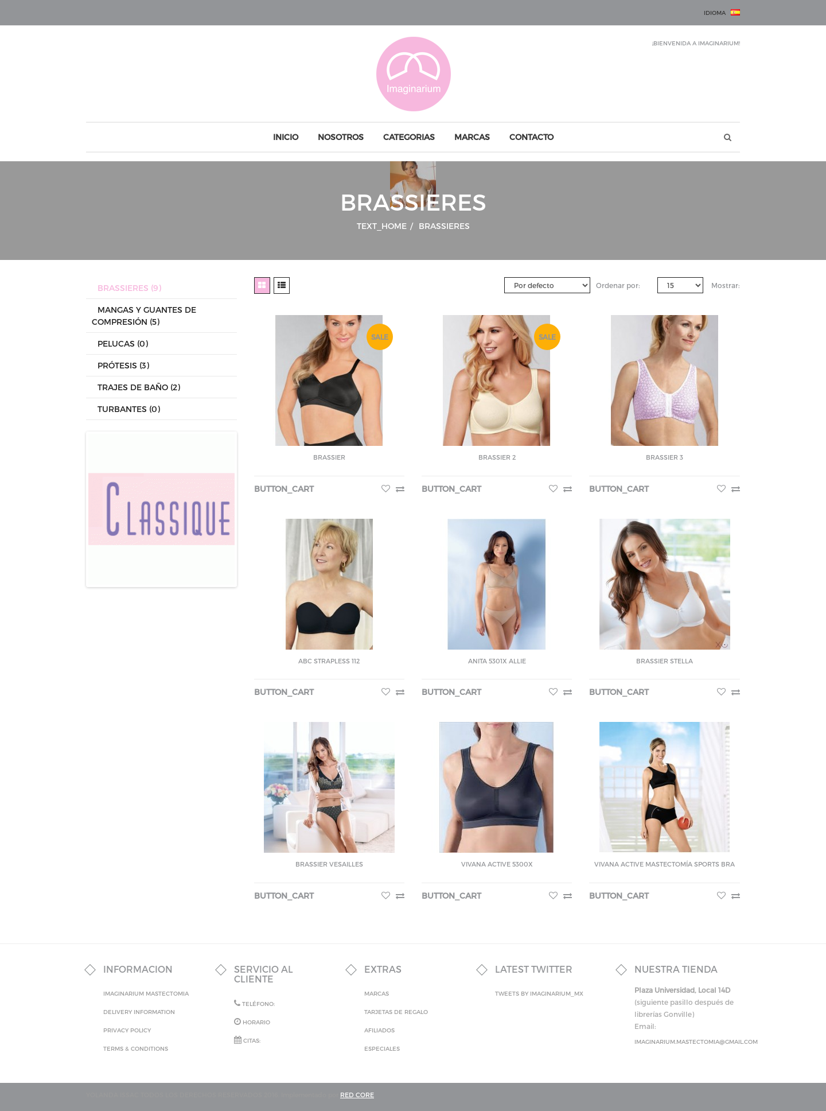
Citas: (247, 1040)
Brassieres (444, 226)
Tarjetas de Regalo (396, 1011)
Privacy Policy (127, 1030)
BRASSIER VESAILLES (329, 864)
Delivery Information (139, 1011)
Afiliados (379, 1030)
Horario (252, 1021)
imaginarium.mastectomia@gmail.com (696, 1041)
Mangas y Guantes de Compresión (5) (144, 316)
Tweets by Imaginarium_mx (539, 993)
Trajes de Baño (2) (139, 387)
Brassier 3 (664, 457)
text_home (385, 226)
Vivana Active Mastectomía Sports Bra (664, 864)
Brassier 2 (497, 457)
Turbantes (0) (129, 409)
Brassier (329, 457)
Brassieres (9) (129, 288)
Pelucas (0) (123, 343)
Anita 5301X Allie (497, 661)
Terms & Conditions (135, 1048)
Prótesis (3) (123, 365)
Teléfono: (254, 1003)
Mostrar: (725, 285)
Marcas (376, 993)
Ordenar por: (618, 285)
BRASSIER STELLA (664, 661)
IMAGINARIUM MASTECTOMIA (146, 993)
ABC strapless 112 (329, 661)
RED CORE (357, 1094)
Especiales (382, 1048)
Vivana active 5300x (497, 864)
